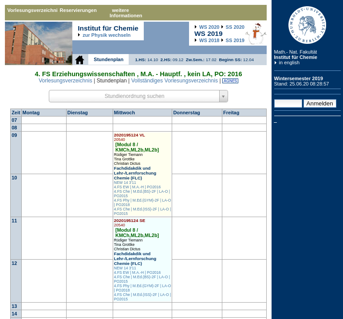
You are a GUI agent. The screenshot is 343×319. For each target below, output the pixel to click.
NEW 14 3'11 (125, 182)
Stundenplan (108, 59)
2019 (235, 40)
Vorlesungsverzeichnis (32, 10)
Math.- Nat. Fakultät (295, 51)
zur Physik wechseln (106, 35)
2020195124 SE (130, 222)
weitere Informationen (126, 13)
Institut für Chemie (295, 57)
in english (289, 62)
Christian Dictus (127, 163)
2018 (209, 40)
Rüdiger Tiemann (128, 154)
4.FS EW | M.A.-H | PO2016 (137, 187)
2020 (209, 27)
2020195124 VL (129, 137)
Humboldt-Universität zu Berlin (307, 25)
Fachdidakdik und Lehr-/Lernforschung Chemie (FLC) (135, 173)
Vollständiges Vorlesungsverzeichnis (174, 81)
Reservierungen (78, 10)
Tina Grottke (124, 159)
